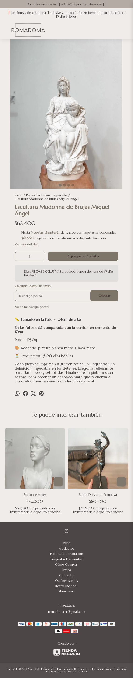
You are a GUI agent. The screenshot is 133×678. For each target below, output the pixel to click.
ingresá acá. (52, 671)
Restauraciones (66, 586)
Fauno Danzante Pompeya (98, 494)
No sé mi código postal (32, 307)
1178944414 (66, 606)
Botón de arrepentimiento (74, 671)
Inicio (66, 543)
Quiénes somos (66, 580)
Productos (66, 548)
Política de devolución (66, 554)
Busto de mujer (35, 494)
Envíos (66, 570)
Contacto (66, 575)
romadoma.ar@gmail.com (66, 612)
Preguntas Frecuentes (67, 559)
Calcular (104, 296)
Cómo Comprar (66, 564)
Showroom (67, 591)
